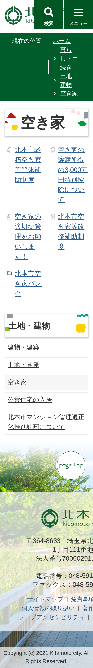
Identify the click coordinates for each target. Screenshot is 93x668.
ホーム (62, 41)
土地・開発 (23, 364)
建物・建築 (23, 347)
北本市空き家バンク (28, 283)
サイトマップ (45, 599)
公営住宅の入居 (30, 399)
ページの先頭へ (71, 465)
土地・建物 (69, 80)
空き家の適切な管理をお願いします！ (28, 236)
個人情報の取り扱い (48, 608)
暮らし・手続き (69, 58)
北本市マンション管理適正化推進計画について (46, 421)
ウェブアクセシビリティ (51, 617)
